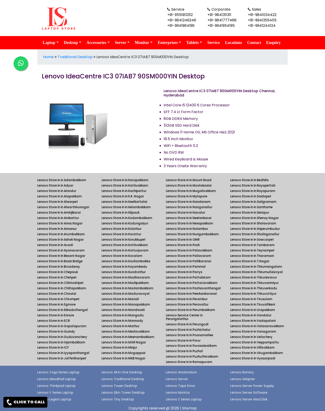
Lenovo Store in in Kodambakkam (127, 218)
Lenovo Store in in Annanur (57, 229)
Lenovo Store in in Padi (183, 245)
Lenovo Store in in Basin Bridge (60, 261)
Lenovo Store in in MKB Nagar (123, 358)
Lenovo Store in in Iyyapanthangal (63, 353)
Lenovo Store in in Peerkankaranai (191, 294)
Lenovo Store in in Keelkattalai (124, 202)
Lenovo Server (177, 379)
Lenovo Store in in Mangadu (123, 315)
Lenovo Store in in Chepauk (57, 272)
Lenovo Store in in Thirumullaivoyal (256, 272)
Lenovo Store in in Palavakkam (189, 250)
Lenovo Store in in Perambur (187, 299)
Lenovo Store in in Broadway (58, 267)
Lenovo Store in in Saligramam (253, 202)
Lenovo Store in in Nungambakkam (192, 234)
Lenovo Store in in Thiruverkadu (253, 288)
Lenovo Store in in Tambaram (252, 245)
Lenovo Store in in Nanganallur (189, 207)
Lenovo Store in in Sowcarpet (252, 239)
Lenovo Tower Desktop (119, 386)
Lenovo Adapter (242, 379)
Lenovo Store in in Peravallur (187, 304)
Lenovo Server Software (248, 392)
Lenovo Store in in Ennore (55, 315)
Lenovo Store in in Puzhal (184, 351)
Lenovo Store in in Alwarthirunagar (63, 207)
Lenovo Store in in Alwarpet (57, 202)
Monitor (142, 42)
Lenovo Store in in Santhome (251, 207)
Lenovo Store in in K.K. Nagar (123, 196)
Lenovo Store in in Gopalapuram (61, 326)
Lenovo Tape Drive (180, 386)
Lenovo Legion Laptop (54, 399)
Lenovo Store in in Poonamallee (189, 335)
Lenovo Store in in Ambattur (58, 218)
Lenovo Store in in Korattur (121, 234)
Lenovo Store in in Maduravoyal (126, 294)
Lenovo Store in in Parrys (184, 272)
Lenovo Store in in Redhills (249, 180)
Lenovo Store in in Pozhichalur (188, 330)
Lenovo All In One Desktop (122, 372)
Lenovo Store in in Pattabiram (188, 277)
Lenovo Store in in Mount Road (188, 180)
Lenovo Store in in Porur (183, 340)
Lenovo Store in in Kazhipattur (124, 191)
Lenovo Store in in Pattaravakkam (191, 283)
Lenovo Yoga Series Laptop (58, 372)
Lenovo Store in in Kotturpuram (125, 250)
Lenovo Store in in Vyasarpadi (252, 358)
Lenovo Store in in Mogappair (124, 353)
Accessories (96, 42)
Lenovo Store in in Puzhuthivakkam (192, 356)
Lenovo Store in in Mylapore (186, 196)
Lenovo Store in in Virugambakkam (256, 353)
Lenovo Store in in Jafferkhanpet (61, 358)
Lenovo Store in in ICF (53, 347)
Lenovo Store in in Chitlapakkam (61, 288)
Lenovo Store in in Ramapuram (189, 362)
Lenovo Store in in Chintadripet (60, 283)
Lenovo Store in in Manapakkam (126, 304)
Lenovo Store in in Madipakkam (125, 283)
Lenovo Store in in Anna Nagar (60, 223)
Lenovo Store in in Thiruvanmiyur (254, 283)
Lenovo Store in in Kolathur (122, 229)
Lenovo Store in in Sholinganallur (254, 234)
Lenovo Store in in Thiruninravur (253, 277)
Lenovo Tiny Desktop (118, 399)
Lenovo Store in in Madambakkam (127, 288)
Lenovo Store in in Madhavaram (126, 277)
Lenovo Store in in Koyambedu (124, 267)
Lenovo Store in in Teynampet (252, 250)
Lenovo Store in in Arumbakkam (61, 234)
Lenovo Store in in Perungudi (187, 324)
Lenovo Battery (242, 372)
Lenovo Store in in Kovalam (122, 256)
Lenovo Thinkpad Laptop (56, 386)
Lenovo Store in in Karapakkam (125, 180)
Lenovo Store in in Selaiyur (249, 212)
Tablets (192, 42)
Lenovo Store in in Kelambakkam (126, 207)
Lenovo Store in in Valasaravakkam (257, 326)
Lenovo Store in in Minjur (119, 347)
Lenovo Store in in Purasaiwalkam (191, 346)
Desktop (71, 42)
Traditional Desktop (75, 56)
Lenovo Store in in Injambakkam (61, 342)
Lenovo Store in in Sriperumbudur (255, 229)
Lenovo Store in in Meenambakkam (128, 337)
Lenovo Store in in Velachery (251, 337)
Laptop (49, 42)
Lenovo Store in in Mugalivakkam (191, 191)
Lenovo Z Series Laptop (184, 399)
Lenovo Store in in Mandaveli (123, 310)
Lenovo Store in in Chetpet (57, 277)
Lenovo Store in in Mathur (120, 326)
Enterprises (168, 42)
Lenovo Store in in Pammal (186, 267)
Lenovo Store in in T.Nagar (249, 261)
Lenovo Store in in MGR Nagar (124, 342)
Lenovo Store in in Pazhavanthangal (193, 288)
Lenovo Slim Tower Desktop (123, 392)
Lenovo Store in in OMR (183, 239)
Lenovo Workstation (181, 372)
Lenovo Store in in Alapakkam (59, 196)
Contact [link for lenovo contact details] (254, 42)
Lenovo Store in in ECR (53, 321)
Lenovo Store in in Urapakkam (252, 310)
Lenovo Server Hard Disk (248, 399)
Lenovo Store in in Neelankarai (188, 218)
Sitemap (189, 408)
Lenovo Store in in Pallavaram (188, 256)
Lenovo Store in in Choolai (56, 294)
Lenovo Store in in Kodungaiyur (125, 223)
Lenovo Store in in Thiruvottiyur (253, 294)
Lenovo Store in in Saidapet (250, 196)
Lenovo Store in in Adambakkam (61, 180)
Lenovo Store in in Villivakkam (252, 347)
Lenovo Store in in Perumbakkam (190, 310)
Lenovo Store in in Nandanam (188, 202)
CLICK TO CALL (25, 402)
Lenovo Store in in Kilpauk (120, 212)
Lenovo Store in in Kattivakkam (125, 185)
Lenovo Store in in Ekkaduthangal (62, 310)
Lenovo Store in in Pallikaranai (188, 261)
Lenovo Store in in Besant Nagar (61, 256)
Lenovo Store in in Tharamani (252, 256)
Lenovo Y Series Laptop (55, 392)
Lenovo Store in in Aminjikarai (59, 212)
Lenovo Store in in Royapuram (252, 191)
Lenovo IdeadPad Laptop (56, 379)
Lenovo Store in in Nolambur (187, 229)
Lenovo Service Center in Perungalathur (184, 317)
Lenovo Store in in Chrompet (58, 299)
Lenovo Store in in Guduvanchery (62, 337)
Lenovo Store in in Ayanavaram (60, 250)
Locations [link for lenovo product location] (233, 42)
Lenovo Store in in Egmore (56, 304)
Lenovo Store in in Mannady (122, 321)
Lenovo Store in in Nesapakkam (189, 223)
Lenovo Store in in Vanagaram (253, 331)
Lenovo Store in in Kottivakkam (125, 245)
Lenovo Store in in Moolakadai (188, 185)
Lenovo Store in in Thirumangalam (256, 267)
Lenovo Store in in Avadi (55, 245)
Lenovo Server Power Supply (252, 386)
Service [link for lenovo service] (213, 42)
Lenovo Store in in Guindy (56, 331)
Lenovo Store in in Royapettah (252, 185)
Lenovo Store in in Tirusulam (251, 299)
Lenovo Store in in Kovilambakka (126, 261)
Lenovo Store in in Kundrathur (124, 272)
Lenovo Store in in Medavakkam (126, 331)
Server (120, 42)
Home (48, 56)
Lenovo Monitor (178, 392)
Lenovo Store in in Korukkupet (124, 239)
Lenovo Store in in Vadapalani (253, 321)
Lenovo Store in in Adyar (55, 185)
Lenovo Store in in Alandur (56, 191)
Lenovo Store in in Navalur (185, 212)
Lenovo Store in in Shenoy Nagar (254, 218)
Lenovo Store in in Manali (120, 299)
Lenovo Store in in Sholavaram (253, 223)
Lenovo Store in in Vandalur (251, 315)
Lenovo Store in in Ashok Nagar (60, 239)
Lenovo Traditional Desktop (123, 379)
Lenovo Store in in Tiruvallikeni (252, 304)
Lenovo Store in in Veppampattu (254, 342)
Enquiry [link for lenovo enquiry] (273, 42)
